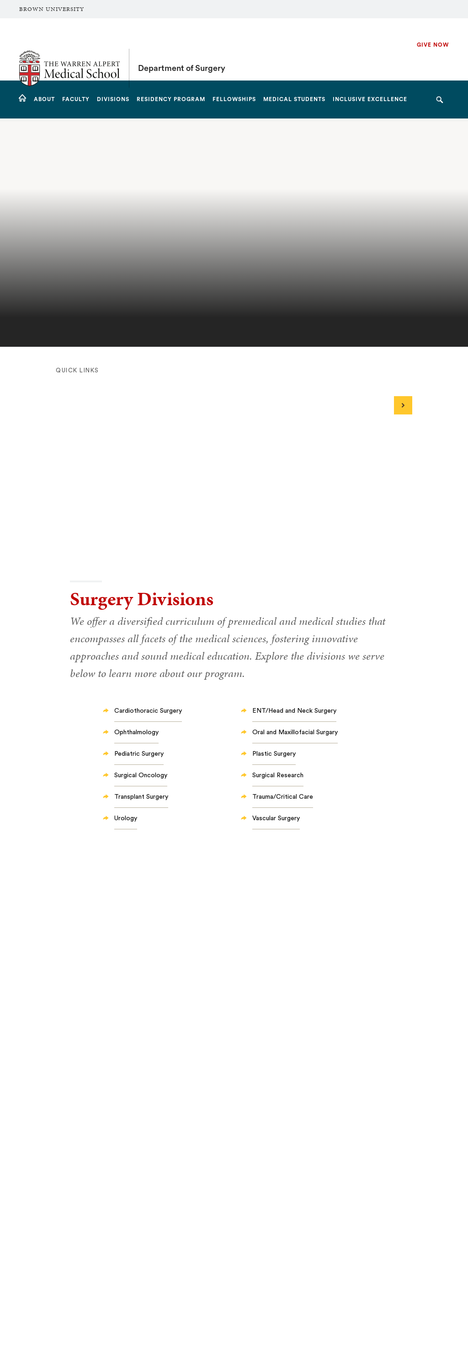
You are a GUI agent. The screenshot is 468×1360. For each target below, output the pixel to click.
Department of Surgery (181, 49)
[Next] (403, 405)
